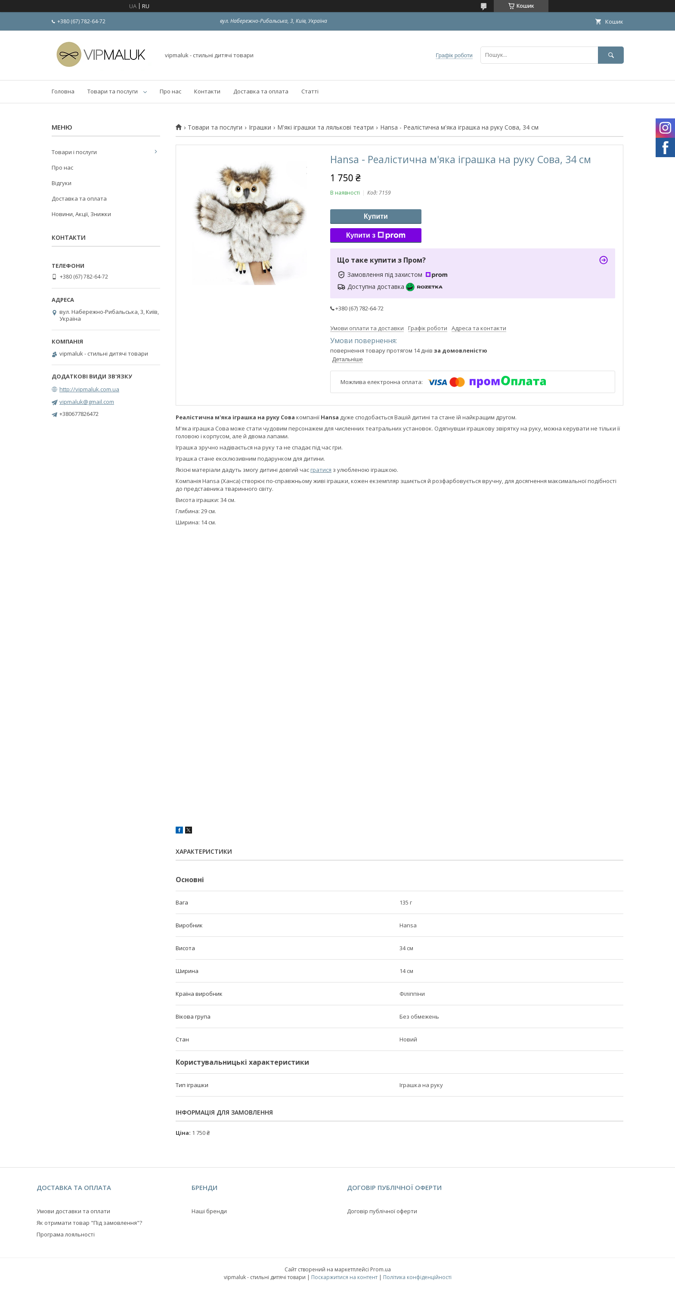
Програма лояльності (66, 1234)
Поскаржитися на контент (344, 1277)
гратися (320, 470)
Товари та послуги (112, 91)
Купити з (376, 235)
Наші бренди (209, 1211)
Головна (63, 91)
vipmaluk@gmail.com (86, 401)
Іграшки (260, 127)
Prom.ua (380, 1269)
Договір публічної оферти (382, 1211)
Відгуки (61, 183)
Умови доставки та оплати (73, 1211)
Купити (376, 216)
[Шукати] (611, 54)
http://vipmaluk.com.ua (89, 389)
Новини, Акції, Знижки (81, 214)
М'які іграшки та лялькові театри (325, 127)
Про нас (170, 91)
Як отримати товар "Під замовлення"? (89, 1223)
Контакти (207, 91)
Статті (310, 91)
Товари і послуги (74, 152)
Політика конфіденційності (417, 1277)
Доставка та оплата (260, 91)
